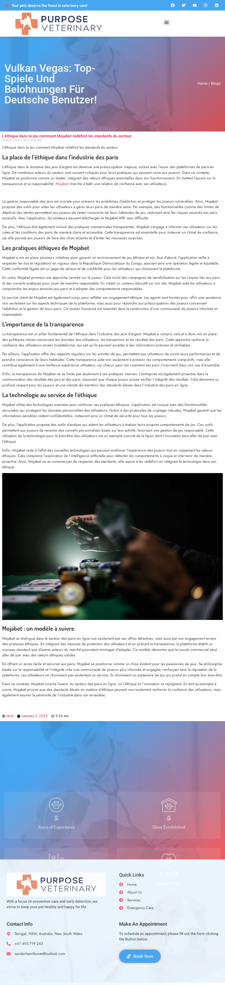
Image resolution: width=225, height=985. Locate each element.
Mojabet (62, 183)
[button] (166, 22)
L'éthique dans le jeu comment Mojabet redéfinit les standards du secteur (66, 136)
